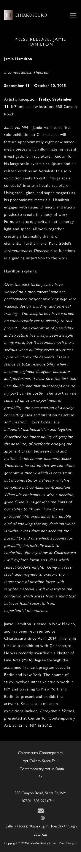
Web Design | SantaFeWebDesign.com (51, 843)
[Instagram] (42, 818)
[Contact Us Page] (40, 811)
